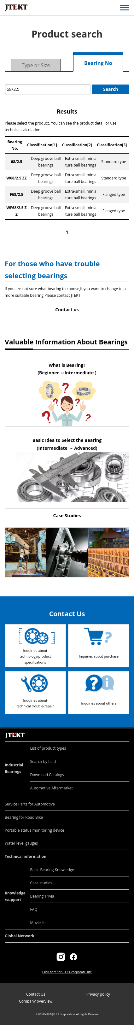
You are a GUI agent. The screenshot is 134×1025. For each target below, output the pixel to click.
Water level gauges (21, 843)
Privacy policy (98, 994)
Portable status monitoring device (34, 830)
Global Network (19, 936)
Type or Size (36, 65)
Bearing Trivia (42, 896)
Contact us (67, 310)
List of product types (48, 748)
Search (110, 89)
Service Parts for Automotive (30, 804)
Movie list (38, 922)
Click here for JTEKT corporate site (67, 972)
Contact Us (35, 994)
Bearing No (98, 63)
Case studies (41, 883)
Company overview (35, 1001)
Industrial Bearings (14, 768)
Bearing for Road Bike (24, 817)
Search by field (43, 761)
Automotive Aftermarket (51, 788)
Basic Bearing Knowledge (52, 869)
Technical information (25, 856)
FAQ (33, 909)
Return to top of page (122, 729)
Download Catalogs (47, 774)
